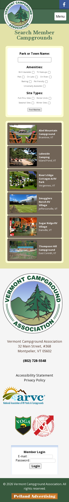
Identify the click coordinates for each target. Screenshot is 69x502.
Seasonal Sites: (26, 102)
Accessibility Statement (34, 375)
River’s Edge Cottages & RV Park (47, 178)
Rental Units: (44, 98)
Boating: (26, 81)
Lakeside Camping (44, 155)
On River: (46, 76)
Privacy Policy (34, 380)
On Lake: (32, 76)
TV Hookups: (43, 72)
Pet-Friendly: (41, 81)
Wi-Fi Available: (26, 72)
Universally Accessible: (34, 86)
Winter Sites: (43, 102)
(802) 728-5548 (34, 360)
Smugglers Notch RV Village (45, 202)
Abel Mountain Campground (48, 132)
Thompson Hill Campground (48, 248)
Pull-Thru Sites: (26, 98)
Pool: (20, 76)
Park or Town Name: (35, 54)
